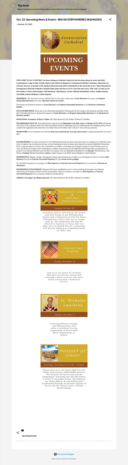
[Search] (114, 6)
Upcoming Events (29, 436)
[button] (110, 20)
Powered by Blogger (64, 454)
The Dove (23, 5)
